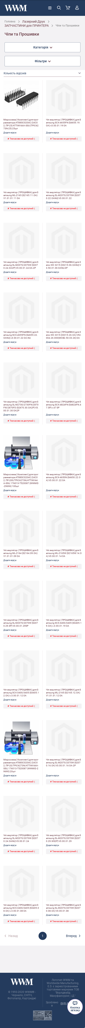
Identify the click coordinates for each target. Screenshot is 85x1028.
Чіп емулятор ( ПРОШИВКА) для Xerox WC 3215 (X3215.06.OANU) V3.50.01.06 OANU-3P (63, 265)
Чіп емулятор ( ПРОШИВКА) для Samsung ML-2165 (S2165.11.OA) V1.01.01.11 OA (20, 195)
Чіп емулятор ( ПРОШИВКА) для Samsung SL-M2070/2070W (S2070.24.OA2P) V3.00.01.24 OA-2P (20, 265)
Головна (10, 21)
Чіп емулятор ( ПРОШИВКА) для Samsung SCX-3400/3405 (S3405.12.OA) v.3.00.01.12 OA (21, 692)
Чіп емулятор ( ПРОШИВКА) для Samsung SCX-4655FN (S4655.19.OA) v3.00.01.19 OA (63, 122)
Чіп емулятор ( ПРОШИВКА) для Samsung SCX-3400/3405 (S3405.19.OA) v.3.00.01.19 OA (64, 623)
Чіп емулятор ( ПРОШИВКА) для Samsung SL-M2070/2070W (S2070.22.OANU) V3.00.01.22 (63, 195)
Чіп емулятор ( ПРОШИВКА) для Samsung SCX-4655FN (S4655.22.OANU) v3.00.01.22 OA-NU (20, 335)
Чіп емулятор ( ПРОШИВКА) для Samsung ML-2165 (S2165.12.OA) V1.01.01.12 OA (63, 692)
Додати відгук (10, 133)
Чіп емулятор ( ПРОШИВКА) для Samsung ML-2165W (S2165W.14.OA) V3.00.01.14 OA (64, 553)
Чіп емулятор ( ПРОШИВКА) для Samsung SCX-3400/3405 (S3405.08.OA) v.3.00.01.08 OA (21, 908)
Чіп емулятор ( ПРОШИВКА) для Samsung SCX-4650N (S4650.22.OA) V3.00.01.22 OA (63, 477)
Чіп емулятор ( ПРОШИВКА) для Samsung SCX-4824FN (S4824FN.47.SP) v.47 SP (63, 404)
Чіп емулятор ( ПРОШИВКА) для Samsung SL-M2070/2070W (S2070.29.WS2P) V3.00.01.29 (63, 838)
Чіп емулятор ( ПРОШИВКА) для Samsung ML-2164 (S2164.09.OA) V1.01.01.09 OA (20, 553)
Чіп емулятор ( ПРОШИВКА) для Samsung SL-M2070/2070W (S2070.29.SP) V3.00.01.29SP (20, 623)
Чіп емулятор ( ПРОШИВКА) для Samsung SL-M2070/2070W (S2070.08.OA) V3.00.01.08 (63, 908)
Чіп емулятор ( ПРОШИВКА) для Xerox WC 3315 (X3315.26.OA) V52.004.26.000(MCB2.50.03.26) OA (63, 335)
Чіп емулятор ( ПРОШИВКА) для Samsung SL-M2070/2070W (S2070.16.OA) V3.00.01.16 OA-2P (63, 762)
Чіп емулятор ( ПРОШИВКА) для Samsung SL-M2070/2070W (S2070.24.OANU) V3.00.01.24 (20, 838)
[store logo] (16, 8)
